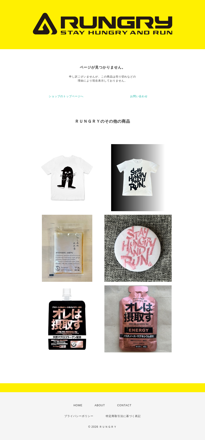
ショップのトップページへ (66, 96)
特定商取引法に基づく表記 (123, 416)
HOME (77, 405)
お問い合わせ (139, 96)
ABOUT (100, 405)
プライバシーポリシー (78, 416)
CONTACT (124, 405)
